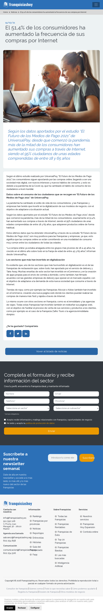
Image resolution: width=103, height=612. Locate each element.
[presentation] (68, 469)
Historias (35, 542)
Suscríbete (88, 457)
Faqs (33, 554)
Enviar (51, 431)
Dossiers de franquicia (49, 592)
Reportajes (37, 533)
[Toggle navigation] (96, 4)
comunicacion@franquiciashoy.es (19, 550)
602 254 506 (9, 553)
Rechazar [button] (22, 608)
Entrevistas (37, 537)
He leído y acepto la (31, 423)
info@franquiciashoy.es (14, 518)
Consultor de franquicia (16, 589)
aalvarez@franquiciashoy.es (17, 537)
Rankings (36, 516)
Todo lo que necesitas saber (58, 589)
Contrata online (89, 532)
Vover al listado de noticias (51, 351)
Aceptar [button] (9, 608)
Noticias (35, 528)
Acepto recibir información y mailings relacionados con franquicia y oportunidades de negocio (49, 420)
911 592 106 (9, 521)
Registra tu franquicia (27, 592)
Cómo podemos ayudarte (84, 589)
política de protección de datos (40, 423)
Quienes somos (36, 589)
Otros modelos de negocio (72, 592)
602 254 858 (9, 540)
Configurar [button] (35, 608)
